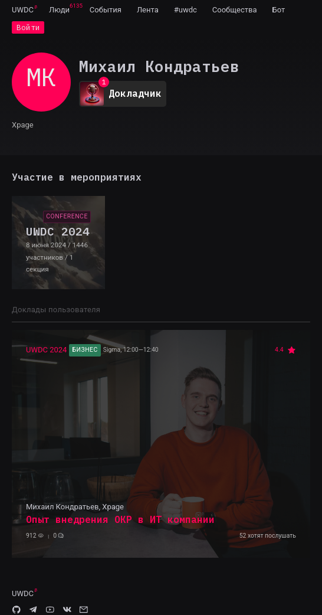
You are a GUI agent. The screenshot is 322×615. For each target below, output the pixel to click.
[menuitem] (23, 9)
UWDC (23, 9)
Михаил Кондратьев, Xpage (75, 506)
